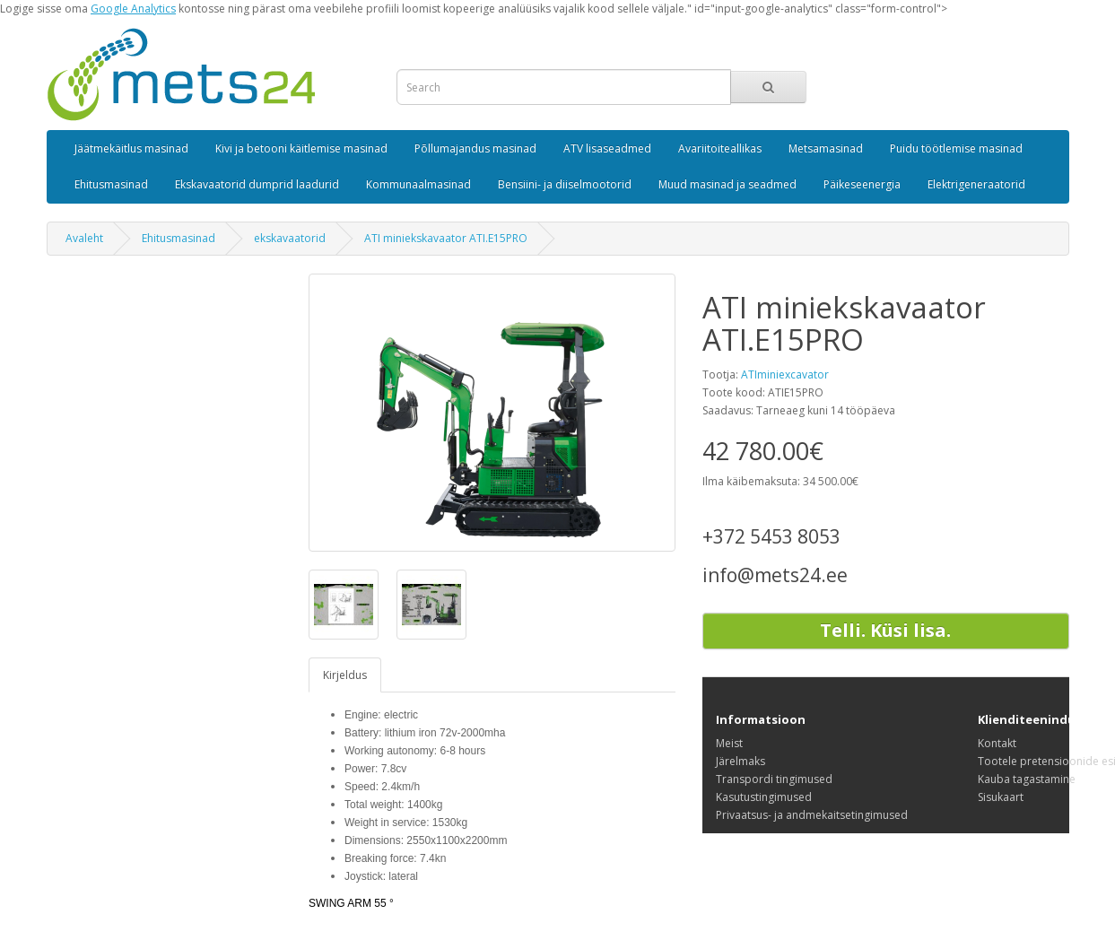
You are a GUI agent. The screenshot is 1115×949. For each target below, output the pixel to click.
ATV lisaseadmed (607, 148)
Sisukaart (1001, 797)
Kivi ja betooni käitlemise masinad (301, 148)
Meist (729, 743)
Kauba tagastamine (1027, 779)
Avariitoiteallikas (720, 148)
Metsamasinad (825, 148)
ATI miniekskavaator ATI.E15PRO (445, 238)
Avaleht (84, 238)
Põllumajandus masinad (475, 148)
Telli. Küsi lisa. (885, 630)
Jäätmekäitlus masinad (131, 148)
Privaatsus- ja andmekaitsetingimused (812, 815)
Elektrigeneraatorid (976, 184)
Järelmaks (740, 761)
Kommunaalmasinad (418, 184)
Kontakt (997, 743)
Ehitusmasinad (111, 184)
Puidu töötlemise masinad (956, 148)
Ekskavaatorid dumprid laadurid (257, 184)
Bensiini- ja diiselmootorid (565, 184)
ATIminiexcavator (785, 374)
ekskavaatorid (290, 238)
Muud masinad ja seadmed (727, 184)
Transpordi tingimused (774, 779)
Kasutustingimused (764, 797)
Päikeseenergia (862, 184)
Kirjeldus (345, 675)
